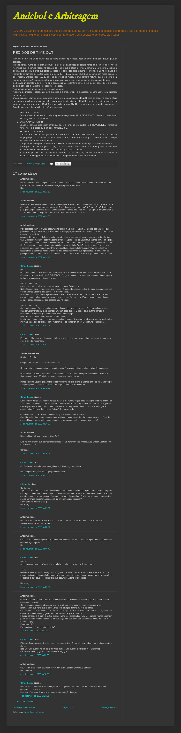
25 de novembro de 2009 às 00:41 (35, 549)
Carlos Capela (26, 266)
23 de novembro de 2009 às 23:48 (35, 257)
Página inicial (68, 707)
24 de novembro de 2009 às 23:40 (35, 527)
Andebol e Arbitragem (55, 16)
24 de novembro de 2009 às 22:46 (35, 475)
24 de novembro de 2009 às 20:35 (35, 454)
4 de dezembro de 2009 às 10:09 (34, 674)
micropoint (25, 484)
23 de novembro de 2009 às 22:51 (35, 192)
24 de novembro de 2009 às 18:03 (35, 424)
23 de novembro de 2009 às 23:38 (35, 216)
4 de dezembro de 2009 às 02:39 (34, 655)
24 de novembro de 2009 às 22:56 (35, 508)
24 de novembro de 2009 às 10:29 (35, 388)
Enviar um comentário (26, 701)
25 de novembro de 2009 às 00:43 (35, 587)
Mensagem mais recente (24, 707)
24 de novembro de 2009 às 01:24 (35, 326)
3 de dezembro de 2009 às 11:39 (34, 631)
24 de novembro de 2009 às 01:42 (35, 344)
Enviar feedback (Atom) (34, 712)
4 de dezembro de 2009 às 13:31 (34, 696)
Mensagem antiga (109, 707)
